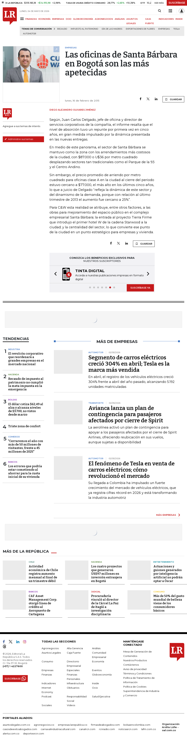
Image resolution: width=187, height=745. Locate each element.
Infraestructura (75, 682)
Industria (14, 349)
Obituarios (73, 687)
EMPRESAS (58, 19)
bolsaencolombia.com (136, 724)
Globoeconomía (102, 674)
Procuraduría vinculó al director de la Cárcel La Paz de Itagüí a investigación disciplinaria (105, 605)
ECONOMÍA (45, 19)
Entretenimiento (163, 561)
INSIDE (179, 19)
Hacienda (13, 374)
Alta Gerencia (75, 647)
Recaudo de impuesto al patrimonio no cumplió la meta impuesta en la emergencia (25, 384)
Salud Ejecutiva (101, 696)
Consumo (159, 591)
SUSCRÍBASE (177, 2)
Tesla (176, 29)
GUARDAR (173, 99)
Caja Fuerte (74, 652)
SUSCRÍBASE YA (140, 287)
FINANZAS (31, 19)
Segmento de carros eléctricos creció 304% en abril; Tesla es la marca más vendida (129, 363)
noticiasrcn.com (128, 728)
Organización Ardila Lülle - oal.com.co (171, 726)
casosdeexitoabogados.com (20, 728)
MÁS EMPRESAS (166, 514)
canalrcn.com (87, 728)
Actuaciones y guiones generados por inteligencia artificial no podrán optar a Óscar (168, 573)
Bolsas (12, 399)
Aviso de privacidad (134, 668)
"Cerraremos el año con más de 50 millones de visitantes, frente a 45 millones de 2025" (25, 446)
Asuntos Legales (51, 652)
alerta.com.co (11, 733)
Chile (32, 561)
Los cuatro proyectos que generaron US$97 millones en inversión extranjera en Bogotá (106, 573)
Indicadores (49, 682)
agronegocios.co (44, 724)
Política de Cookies (134, 686)
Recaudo (62, 29)
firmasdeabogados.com (105, 724)
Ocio (95, 687)
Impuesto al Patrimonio (84, 29)
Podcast (46, 696)
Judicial (95, 591)
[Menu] (22, 18)
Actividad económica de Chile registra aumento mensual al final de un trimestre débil (43, 573)
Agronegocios (50, 647)
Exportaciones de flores (140, 29)
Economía (98, 661)
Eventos (97, 669)
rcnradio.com (107, 728)
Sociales (47, 704)
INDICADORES (166, 19)
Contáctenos (131, 664)
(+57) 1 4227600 (13, 665)
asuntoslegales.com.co (16, 724)
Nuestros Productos (135, 659)
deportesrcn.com (33, 733)
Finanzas (47, 674)
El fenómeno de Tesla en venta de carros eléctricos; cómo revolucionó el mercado (131, 469)
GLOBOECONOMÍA (83, 19)
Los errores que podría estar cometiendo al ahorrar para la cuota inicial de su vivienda (25, 471)
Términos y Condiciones (137, 673)
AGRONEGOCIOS (104, 19)
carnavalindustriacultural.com (58, 728)
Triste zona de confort (24, 426)
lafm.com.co (148, 728)
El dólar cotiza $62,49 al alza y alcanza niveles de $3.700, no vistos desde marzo (25, 409)
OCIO (68, 19)
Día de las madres (112, 29)
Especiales (73, 669)
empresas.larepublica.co (72, 724)
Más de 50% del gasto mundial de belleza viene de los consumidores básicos (168, 603)
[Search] (159, 11)
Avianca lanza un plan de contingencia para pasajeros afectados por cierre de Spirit (125, 413)
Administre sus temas (19, 139)
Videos (71, 704)
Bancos (12, 461)
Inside (95, 682)
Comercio (14, 436)
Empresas (164, 29)
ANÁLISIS (120, 19)
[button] (54, 274)
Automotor (29, 33)
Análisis (96, 647)
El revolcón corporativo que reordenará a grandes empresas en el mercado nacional (26, 359)
